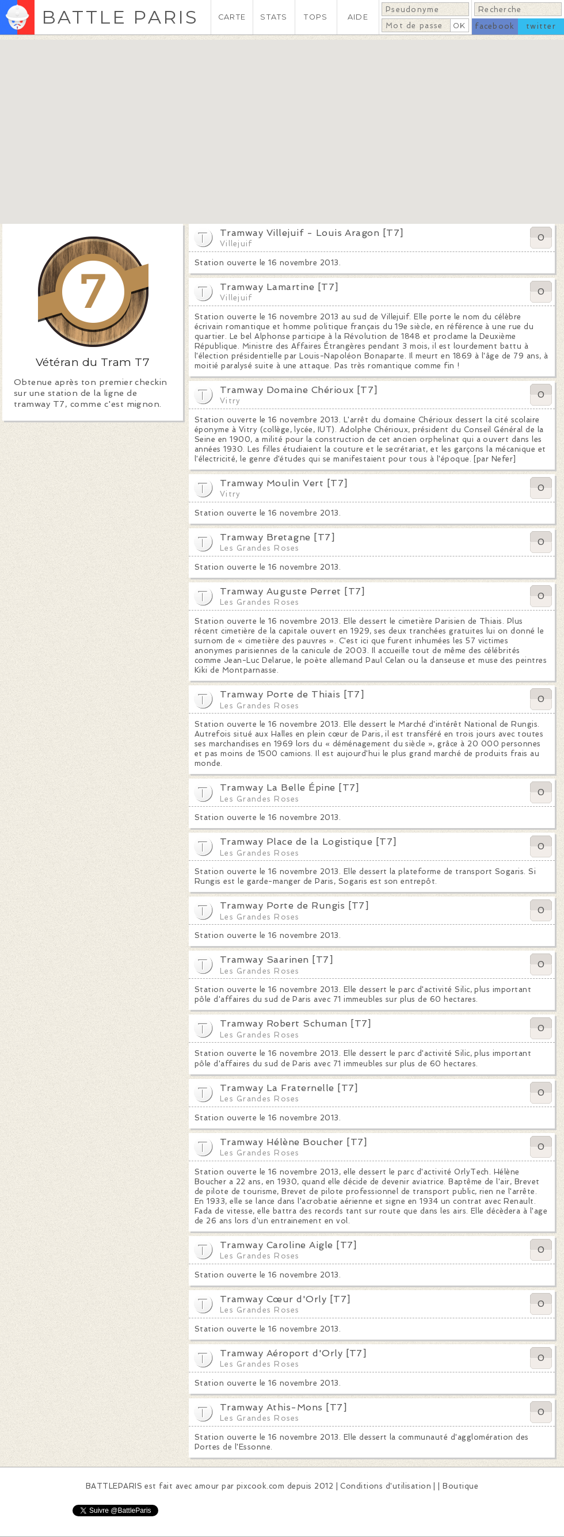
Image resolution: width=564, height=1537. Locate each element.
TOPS (315, 17)
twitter (541, 26)
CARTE (232, 17)
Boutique (460, 1486)
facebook (495, 26)
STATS (273, 17)
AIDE (358, 17)
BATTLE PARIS (120, 17)
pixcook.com (260, 1486)
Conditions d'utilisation (385, 1486)
